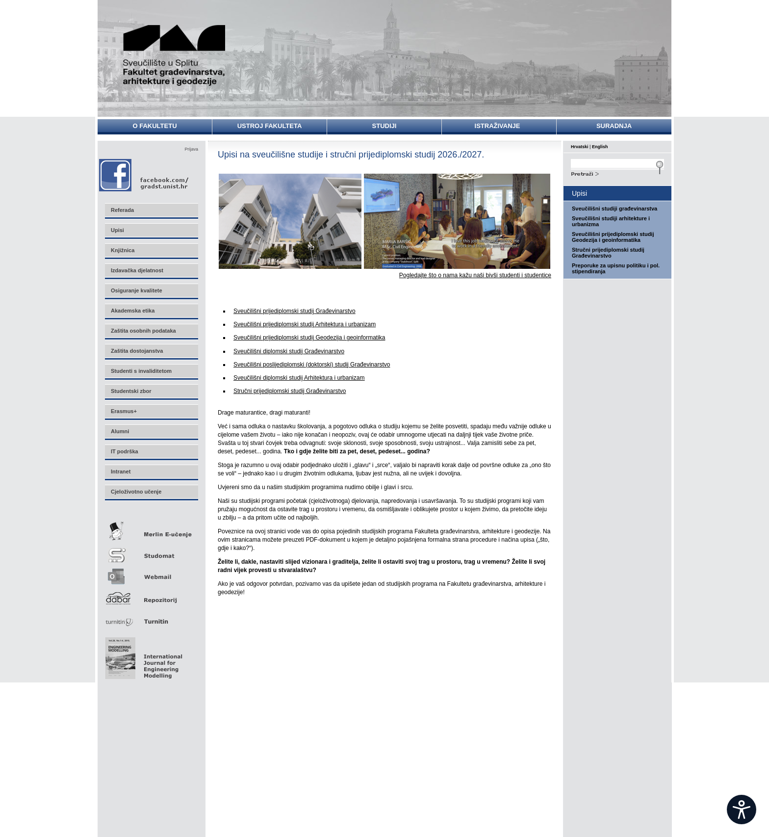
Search (617, 173)
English (600, 146)
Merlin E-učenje (151, 529)
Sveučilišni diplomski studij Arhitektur (298, 377)
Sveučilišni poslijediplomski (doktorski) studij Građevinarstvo (311, 364)
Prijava (191, 149)
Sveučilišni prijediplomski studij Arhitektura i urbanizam (304, 324)
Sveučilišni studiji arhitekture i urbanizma (611, 221)
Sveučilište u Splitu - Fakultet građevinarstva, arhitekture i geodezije (174, 55)
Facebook (144, 175)
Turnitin (151, 617)
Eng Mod (142, 655)
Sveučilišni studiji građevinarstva (614, 208)
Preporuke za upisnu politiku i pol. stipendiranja (616, 268)
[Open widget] (741, 809)
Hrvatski (580, 146)
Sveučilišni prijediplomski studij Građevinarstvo (294, 311)
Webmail (151, 573)
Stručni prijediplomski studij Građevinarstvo (289, 391)
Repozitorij (151, 595)
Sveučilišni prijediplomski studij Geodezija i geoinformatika (309, 337)
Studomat (151, 551)
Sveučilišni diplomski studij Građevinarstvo (288, 351)
